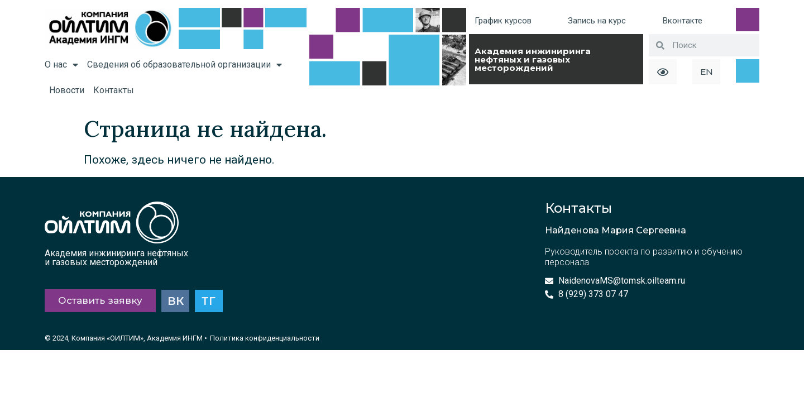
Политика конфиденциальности (264, 338)
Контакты (113, 90)
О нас (61, 65)
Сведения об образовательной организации (184, 65)
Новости (66, 90)
